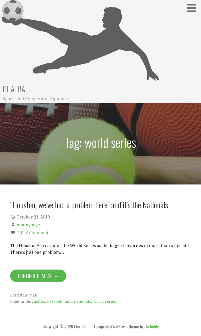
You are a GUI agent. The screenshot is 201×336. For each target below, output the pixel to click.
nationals (82, 301)
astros (39, 301)
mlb (68, 301)
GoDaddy (151, 326)
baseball (55, 301)
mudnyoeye (28, 224)
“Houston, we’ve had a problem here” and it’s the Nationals (89, 205)
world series (104, 301)
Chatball (17, 89)
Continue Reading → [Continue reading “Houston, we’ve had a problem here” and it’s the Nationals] (38, 275)
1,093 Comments (34, 232)
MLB (33, 295)
